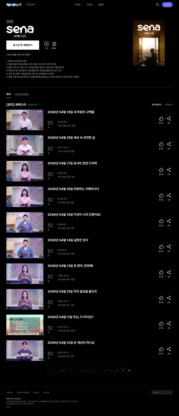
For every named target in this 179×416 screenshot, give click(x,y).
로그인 (167, 5)
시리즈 (77, 4)
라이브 (89, 4)
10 (117, 370)
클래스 (101, 4)
